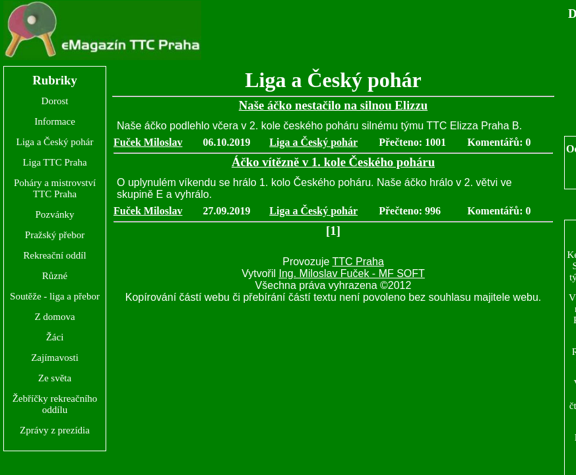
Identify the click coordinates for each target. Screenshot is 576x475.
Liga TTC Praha (54, 162)
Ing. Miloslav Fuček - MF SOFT (351, 273)
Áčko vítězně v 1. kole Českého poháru (333, 162)
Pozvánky (54, 214)
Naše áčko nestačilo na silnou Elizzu (333, 105)
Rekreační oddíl (54, 255)
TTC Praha (358, 261)
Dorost (55, 101)
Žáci (55, 337)
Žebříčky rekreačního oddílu (55, 404)
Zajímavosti (55, 357)
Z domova (54, 316)
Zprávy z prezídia (55, 430)
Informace (54, 121)
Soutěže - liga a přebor (55, 296)
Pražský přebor (54, 235)
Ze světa (54, 378)
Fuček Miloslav (147, 142)
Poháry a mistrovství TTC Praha (55, 188)
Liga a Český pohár (54, 142)
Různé (54, 275)
